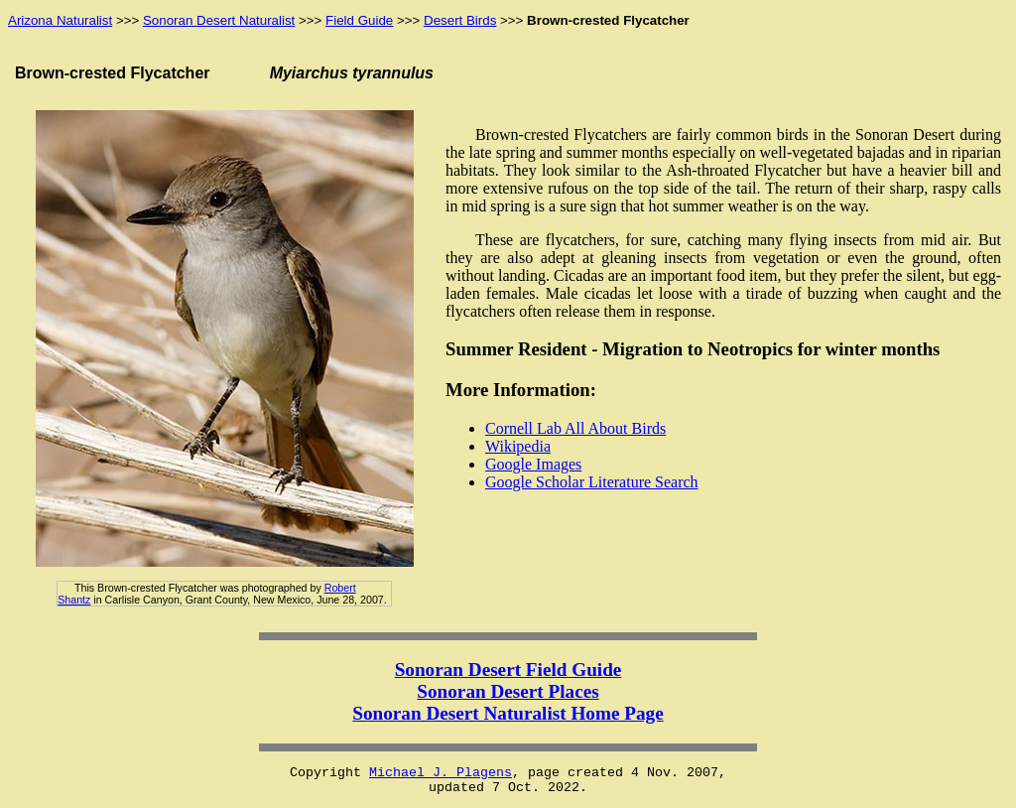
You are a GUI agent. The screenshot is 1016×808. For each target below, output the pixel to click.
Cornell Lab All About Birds (575, 428)
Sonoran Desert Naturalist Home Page (507, 713)
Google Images (533, 464)
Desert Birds (460, 20)
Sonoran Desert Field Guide (508, 669)
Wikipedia (518, 446)
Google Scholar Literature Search (591, 481)
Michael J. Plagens (440, 772)
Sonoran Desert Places (507, 691)
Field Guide (359, 20)
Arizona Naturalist (60, 20)
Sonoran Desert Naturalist (219, 20)
